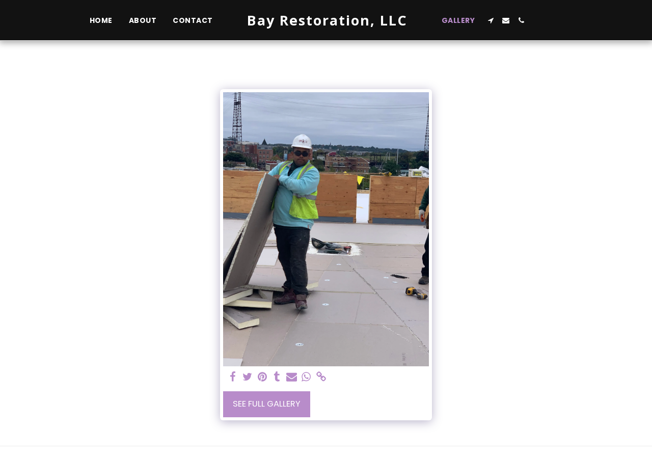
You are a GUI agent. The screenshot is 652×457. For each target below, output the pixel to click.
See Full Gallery (267, 404)
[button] (490, 20)
